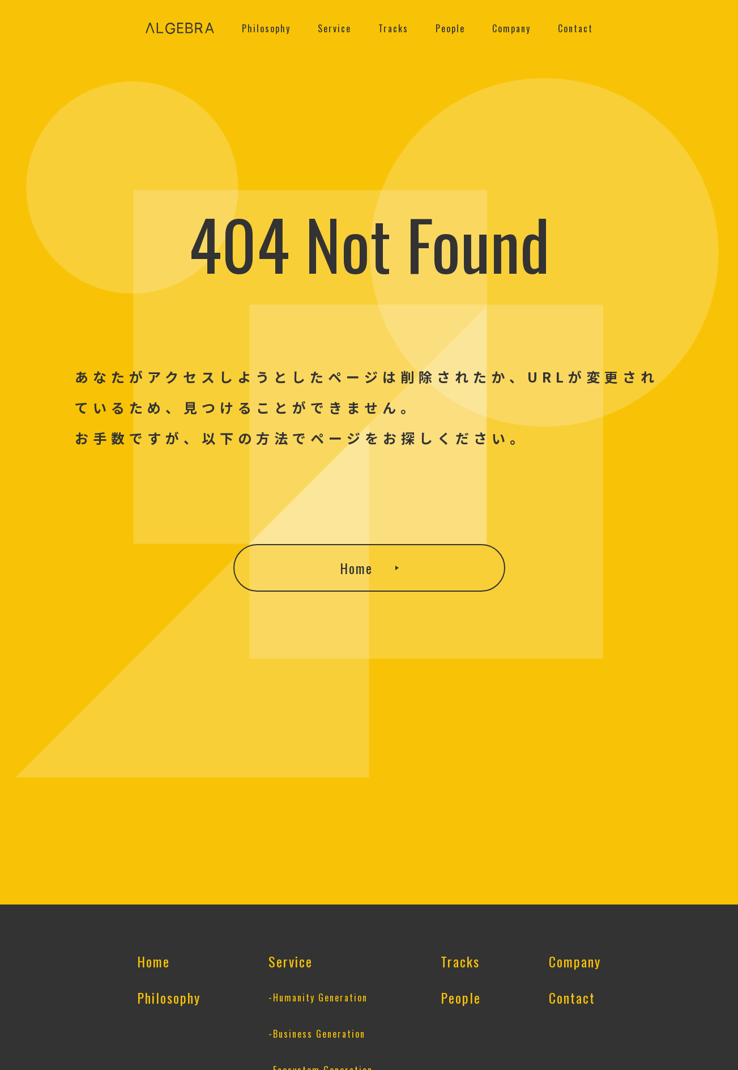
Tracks (393, 28)
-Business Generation (316, 1034)
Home (356, 568)
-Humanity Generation (318, 997)
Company (511, 28)
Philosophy (266, 28)
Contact (575, 28)
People (450, 28)
